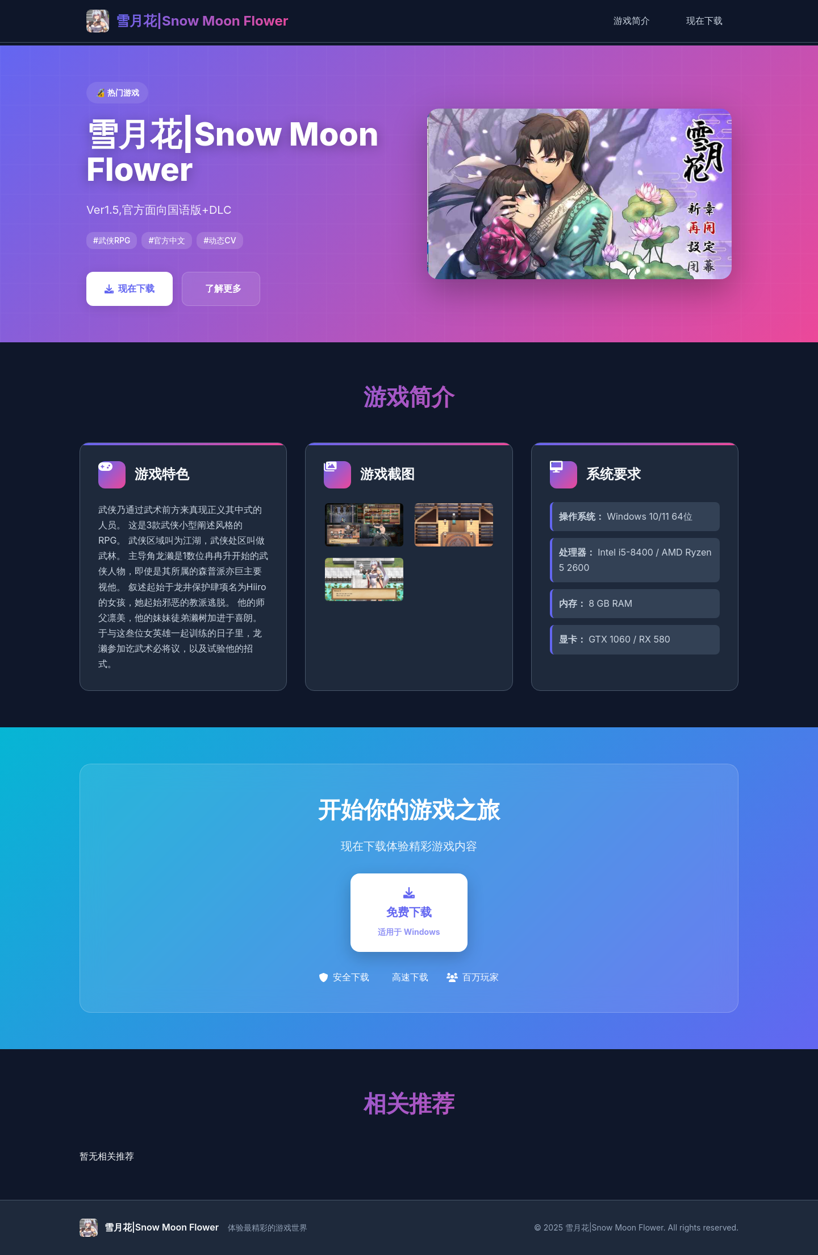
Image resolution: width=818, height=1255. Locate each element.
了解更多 (223, 288)
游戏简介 (632, 20)
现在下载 (704, 20)
